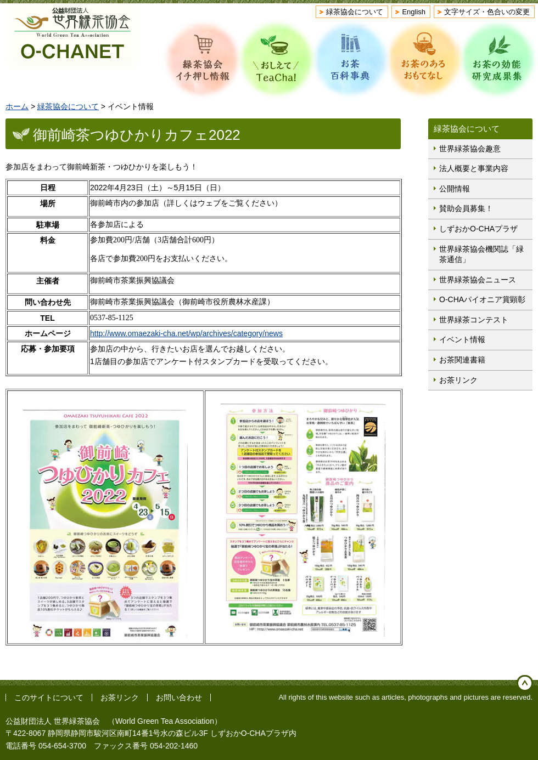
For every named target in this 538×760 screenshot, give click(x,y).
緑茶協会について (354, 12)
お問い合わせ (179, 697)
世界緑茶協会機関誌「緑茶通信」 (481, 254)
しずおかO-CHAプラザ (478, 228)
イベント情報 (462, 339)
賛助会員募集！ (466, 208)
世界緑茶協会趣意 (470, 148)
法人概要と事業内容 (473, 168)
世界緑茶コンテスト (473, 319)
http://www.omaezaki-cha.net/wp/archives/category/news (186, 333)
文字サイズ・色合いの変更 (487, 12)
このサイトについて (48, 697)
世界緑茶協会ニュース (477, 279)
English (413, 12)
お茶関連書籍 (462, 359)
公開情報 (454, 188)
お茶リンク (458, 380)
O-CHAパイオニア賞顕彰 (482, 299)
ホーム (17, 106)
